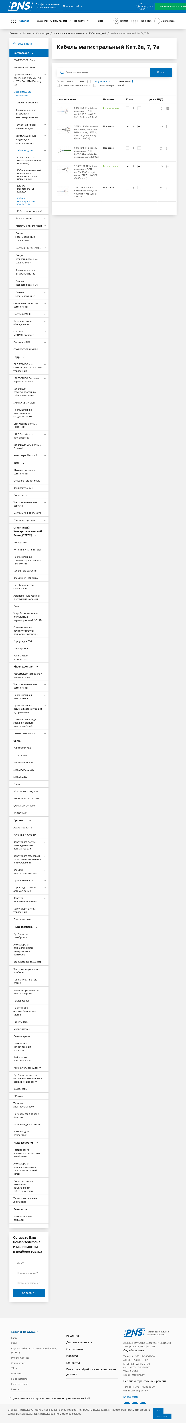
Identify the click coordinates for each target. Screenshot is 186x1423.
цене (82, 81)
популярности (102, 81)
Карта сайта (131, 1396)
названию (125, 81)
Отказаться (162, 1416)
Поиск (161, 72)
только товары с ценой (111, 85)
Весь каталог (26, 43)
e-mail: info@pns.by (134, 1374)
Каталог (24, 20)
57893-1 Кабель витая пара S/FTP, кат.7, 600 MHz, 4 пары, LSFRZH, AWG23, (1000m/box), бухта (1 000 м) (86, 132)
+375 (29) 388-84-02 (137, 1359)
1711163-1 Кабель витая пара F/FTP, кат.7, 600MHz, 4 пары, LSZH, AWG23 (86, 192)
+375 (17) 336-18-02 (140, 1367)
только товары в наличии (75, 85)
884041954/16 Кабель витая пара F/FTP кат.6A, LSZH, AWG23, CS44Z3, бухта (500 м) (85, 112)
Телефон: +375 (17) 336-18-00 (139, 1356)
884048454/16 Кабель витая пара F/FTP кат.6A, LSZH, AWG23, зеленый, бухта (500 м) (86, 152)
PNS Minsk (136, 1370)
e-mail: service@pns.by (135, 1390)
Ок (158, 1410)
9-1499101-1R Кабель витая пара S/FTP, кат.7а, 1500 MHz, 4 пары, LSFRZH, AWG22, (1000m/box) (86, 172)
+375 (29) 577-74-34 (139, 1363)
